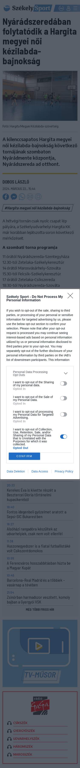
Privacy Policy (64, 471)
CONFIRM (24, 456)
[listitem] (40, 373)
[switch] (63, 383)
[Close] (72, 297)
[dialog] (40, 384)
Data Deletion (16, 471)
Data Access (39, 471)
